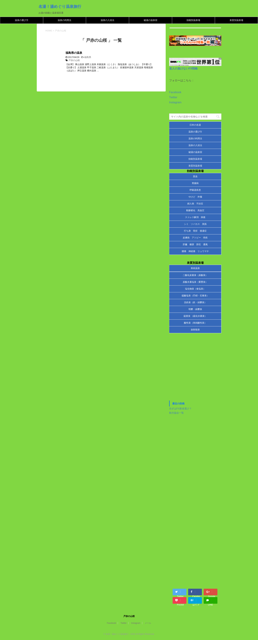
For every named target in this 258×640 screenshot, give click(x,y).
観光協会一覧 (176, 412)
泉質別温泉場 (236, 20)
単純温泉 (195, 268)
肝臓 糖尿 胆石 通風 (195, 244)
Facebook (175, 92)
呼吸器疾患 (195, 190)
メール (148, 623)
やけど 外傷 (195, 196)
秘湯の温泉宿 (150, 20)
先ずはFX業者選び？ (180, 408)
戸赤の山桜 (74, 60)
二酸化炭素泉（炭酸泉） (195, 275)
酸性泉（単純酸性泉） (195, 322)
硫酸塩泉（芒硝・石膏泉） (195, 295)
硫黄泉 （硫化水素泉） (195, 316)
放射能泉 (195, 329)
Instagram (175, 102)
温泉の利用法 (64, 20)
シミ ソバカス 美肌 (195, 224)
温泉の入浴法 (107, 20)
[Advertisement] (195, 368)
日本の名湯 (195, 125)
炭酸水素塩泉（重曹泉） (195, 282)
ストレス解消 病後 (195, 217)
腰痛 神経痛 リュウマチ (195, 251)
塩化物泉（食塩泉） (195, 288)
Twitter (173, 97)
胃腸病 (195, 183)
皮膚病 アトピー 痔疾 (195, 237)
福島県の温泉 (74, 52)
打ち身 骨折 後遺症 (195, 231)
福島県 (87, 57)
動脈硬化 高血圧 (195, 210)
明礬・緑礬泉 (195, 309)
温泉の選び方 (21, 20)
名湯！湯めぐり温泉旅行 (59, 6)
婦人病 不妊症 (195, 203)
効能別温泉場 (193, 20)
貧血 (195, 176)
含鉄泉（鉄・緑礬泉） (195, 302)
